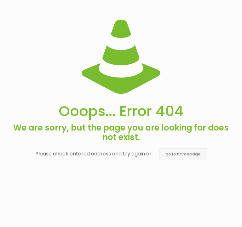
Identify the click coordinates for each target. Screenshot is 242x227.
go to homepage (183, 154)
